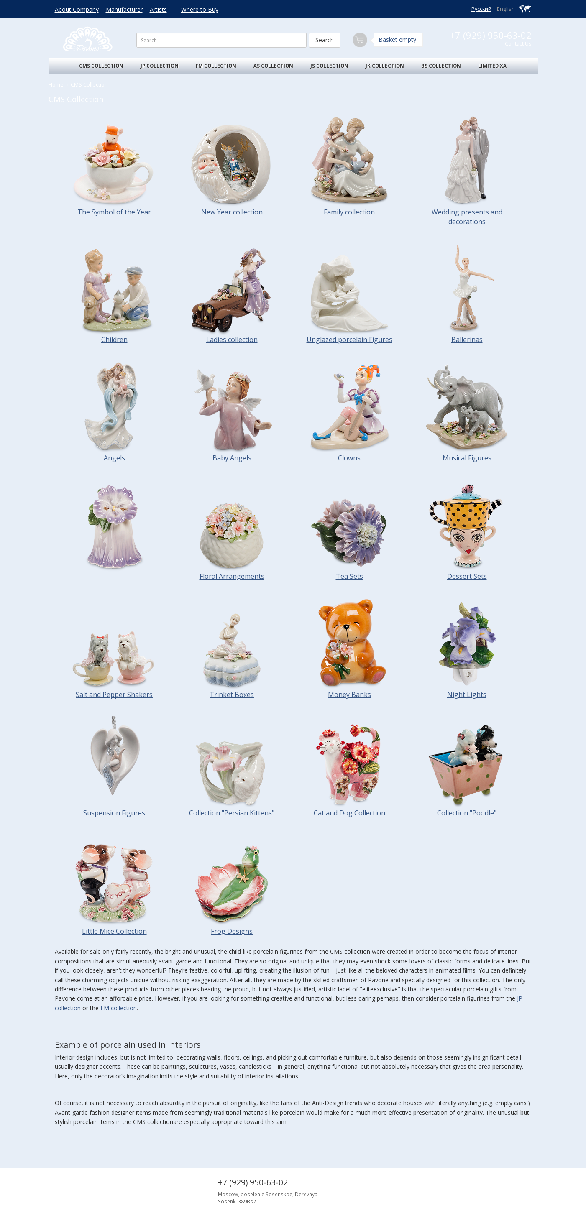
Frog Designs (232, 931)
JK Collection (385, 66)
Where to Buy (199, 9)
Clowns (349, 457)
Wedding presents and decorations (467, 216)
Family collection (349, 212)
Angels (114, 457)
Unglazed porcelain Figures (349, 339)
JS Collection (329, 66)
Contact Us (518, 43)
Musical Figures (467, 457)
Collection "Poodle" (466, 812)
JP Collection (160, 66)
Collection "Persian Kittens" (231, 812)
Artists (158, 9)
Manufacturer (124, 9)
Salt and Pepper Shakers (114, 694)
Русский (481, 9)
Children (114, 339)
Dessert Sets (467, 576)
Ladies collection (232, 339)
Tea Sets (349, 576)
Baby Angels (231, 457)
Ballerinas (467, 339)
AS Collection (273, 66)
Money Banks (349, 694)
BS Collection (441, 66)
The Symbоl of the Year (114, 212)
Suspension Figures (114, 812)
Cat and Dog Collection (349, 812)
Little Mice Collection (114, 931)
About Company (77, 9)
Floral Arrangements (232, 576)
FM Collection (216, 66)
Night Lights (466, 694)
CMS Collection (101, 66)
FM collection (118, 1008)
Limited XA (492, 66)
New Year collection (232, 212)
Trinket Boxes (232, 694)
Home (56, 84)
